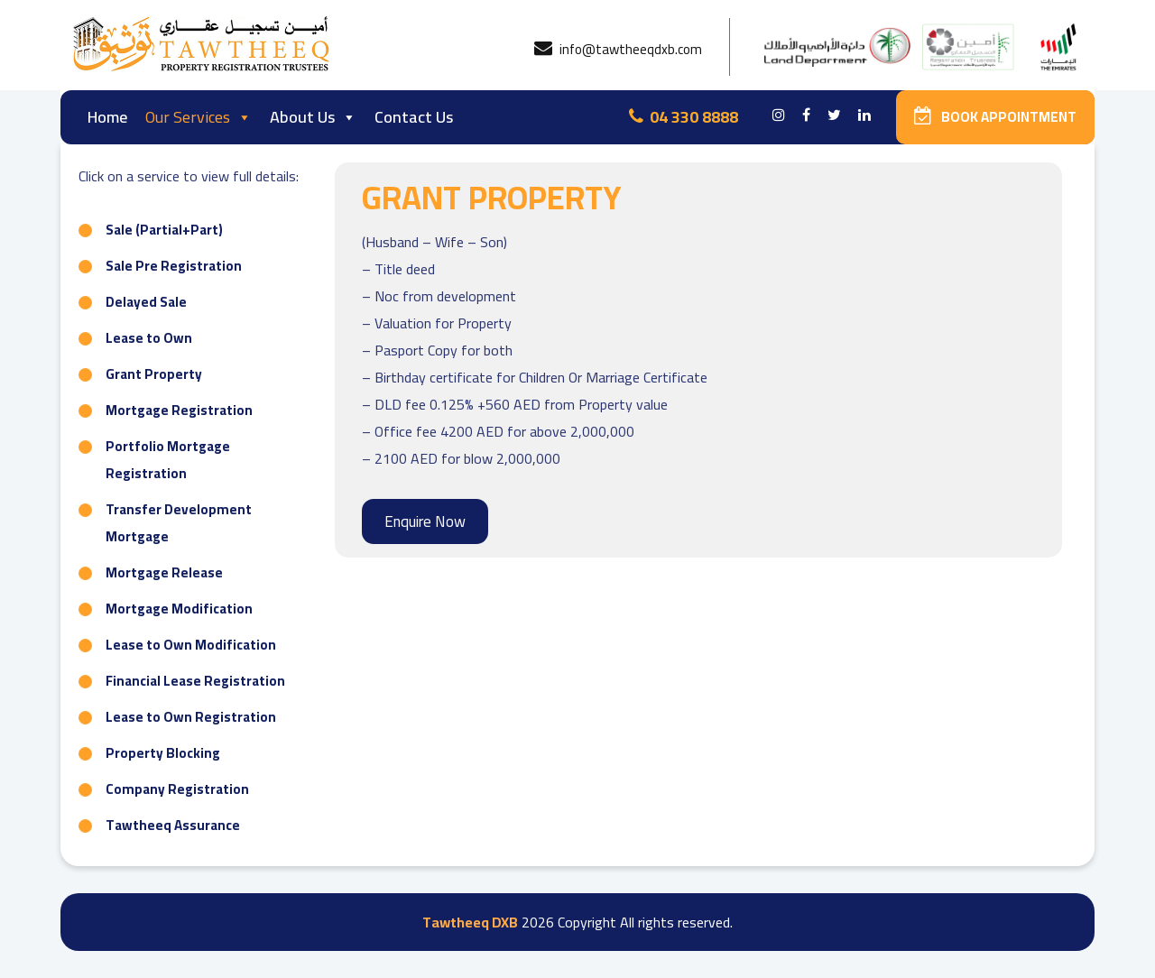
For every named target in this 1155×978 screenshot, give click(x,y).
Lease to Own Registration (191, 717)
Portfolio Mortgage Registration (168, 459)
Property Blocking (163, 753)
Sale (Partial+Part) (164, 230)
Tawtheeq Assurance (173, 825)
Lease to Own (149, 338)
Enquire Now (425, 521)
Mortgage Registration (179, 410)
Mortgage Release (164, 572)
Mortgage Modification (179, 608)
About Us (313, 117)
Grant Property (154, 374)
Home (107, 117)
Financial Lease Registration (195, 681)
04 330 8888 (683, 117)
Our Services (198, 117)
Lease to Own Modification (191, 645)
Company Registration (177, 789)
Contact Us (413, 117)
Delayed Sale (146, 302)
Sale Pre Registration (174, 266)
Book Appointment (995, 117)
